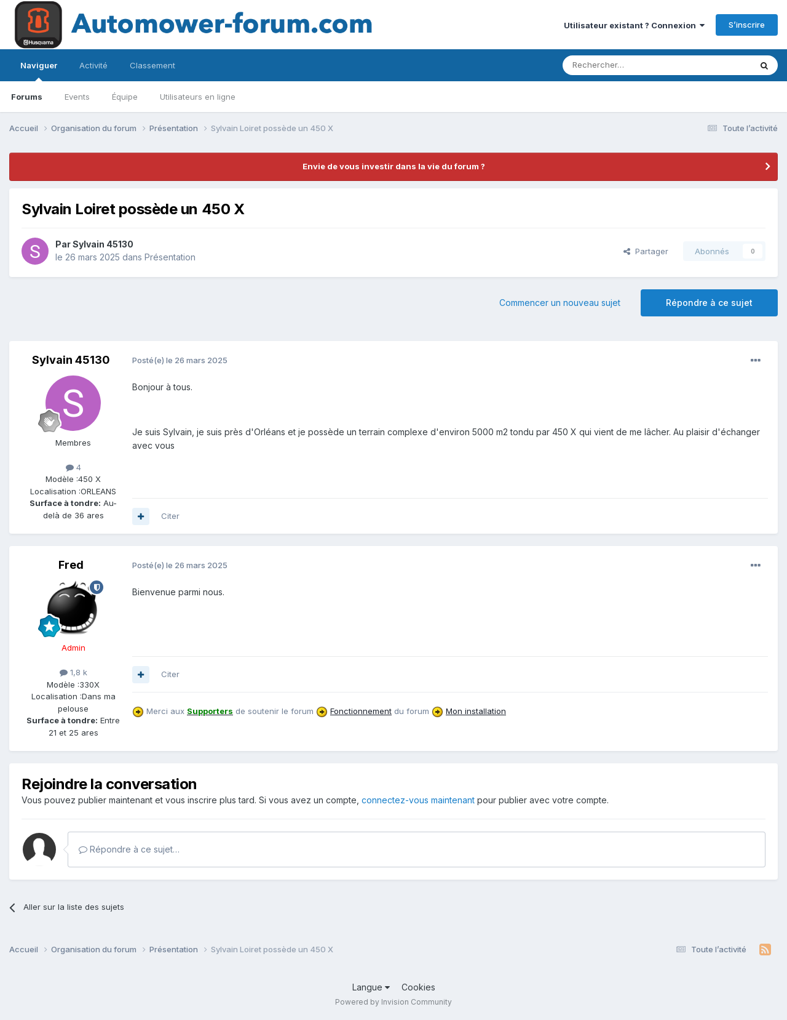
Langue (371, 987)
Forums (26, 97)
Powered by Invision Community (393, 1001)
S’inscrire (747, 25)
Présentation (170, 257)
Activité (93, 65)
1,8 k (73, 672)
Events (77, 97)
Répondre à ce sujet (709, 302)
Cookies (418, 987)
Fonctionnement (361, 711)
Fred (71, 564)
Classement (152, 65)
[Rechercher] (630, 65)
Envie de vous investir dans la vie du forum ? (394, 166)
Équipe (125, 97)
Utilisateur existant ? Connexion (634, 25)
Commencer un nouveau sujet (559, 302)
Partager (645, 251)
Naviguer (38, 70)
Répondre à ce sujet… (129, 849)
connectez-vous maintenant (418, 800)
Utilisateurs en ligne (197, 97)
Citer (170, 516)
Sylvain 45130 (103, 244)
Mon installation (476, 711)
